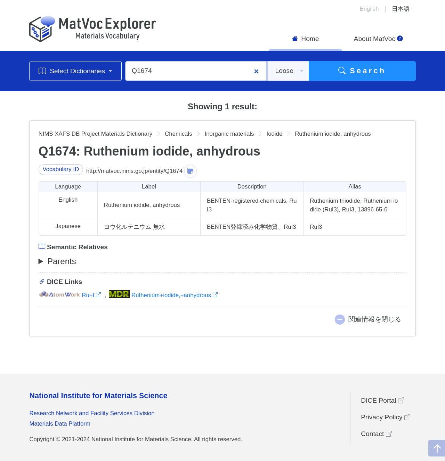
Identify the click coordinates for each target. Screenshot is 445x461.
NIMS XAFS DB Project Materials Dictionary (96, 134)
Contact (376, 433)
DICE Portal (382, 400)
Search (362, 70)
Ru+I (71, 295)
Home (305, 38)
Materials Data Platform (59, 423)
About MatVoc (378, 38)
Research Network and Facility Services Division (91, 413)
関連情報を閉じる (374, 319)
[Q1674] (195, 71)
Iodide (274, 134)
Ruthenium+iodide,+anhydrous (163, 295)
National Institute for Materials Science (98, 395)
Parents (61, 261)
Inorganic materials (229, 134)
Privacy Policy (385, 417)
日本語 (401, 9)
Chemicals (178, 134)
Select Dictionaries (76, 70)
